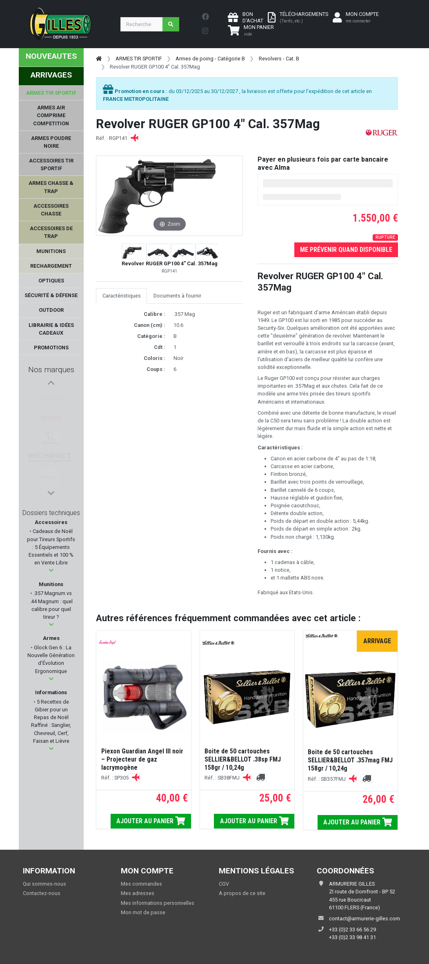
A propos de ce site (242, 893)
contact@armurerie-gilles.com (364, 918)
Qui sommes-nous (44, 884)
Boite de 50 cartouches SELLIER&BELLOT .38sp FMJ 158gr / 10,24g (242, 759)
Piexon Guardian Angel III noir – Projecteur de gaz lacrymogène (142, 759)
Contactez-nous (41, 893)
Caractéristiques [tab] (121, 296)
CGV (224, 884)
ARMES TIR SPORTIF (139, 59)
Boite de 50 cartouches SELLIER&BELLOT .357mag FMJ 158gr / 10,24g (350, 760)
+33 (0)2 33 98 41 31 (352, 937)
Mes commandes (141, 884)
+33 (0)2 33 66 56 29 (352, 929)
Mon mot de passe (143, 912)
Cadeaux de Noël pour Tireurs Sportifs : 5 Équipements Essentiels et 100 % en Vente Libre (51, 547)
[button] (51, 570)
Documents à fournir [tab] (177, 296)
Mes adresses (137, 893)
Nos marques (51, 369)
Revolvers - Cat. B (279, 59)
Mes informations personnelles (157, 903)
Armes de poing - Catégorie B (210, 59)
